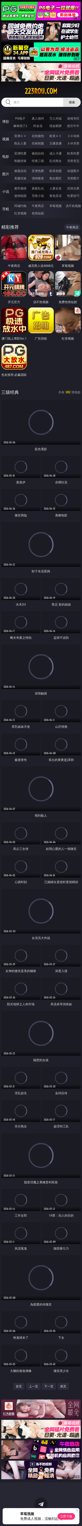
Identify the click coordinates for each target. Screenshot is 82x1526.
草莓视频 (55, 206)
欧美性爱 (73, 153)
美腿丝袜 (20, 178)
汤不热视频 (73, 206)
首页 (19, 1386)
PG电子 (20, 118)
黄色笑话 (55, 196)
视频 (5, 139)
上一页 (33, 1386)
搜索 (72, 102)
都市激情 (20, 188)
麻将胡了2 (20, 126)
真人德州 (38, 118)
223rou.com (41, 91)
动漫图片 (73, 171)
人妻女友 (55, 188)
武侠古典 (73, 188)
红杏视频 (20, 213)
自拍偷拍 (38, 136)
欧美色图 (55, 171)
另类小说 (38, 196)
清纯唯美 (38, 178)
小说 (5, 191)
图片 (5, 174)
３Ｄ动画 (73, 136)
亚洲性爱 (20, 153)
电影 (5, 156)
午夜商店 (38, 206)
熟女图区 (55, 178)
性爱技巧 (73, 196)
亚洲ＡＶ (20, 136)
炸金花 (37, 126)
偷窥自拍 (20, 171)
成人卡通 (55, 153)
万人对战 (55, 118)
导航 (5, 209)
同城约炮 (20, 206)
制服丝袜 (20, 161)
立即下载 (66, 1516)
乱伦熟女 (55, 161)
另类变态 (73, 161)
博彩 (5, 121)
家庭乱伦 (38, 188)
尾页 (63, 1386)
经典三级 (38, 161)
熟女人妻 (20, 143)
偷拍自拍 (38, 153)
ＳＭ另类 (73, 143)
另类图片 (73, 178)
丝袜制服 (38, 143)
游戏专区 (73, 118)
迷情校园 (20, 196)
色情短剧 (38, 213)
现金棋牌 (55, 126)
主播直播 (55, 143)
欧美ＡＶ (55, 136)
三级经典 (10, 392)
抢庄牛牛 (73, 126)
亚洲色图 (38, 171)
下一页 (48, 1386)
